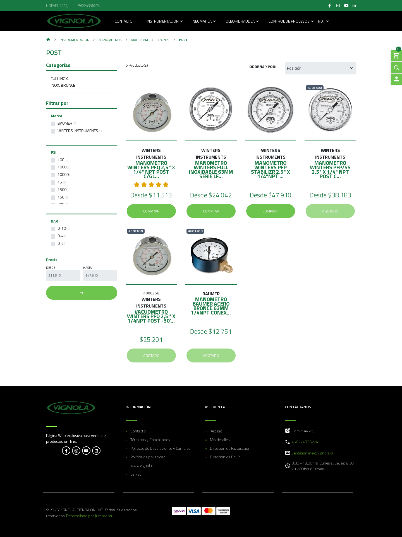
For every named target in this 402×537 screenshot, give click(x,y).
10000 (63, 174)
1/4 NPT (163, 39)
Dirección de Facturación (230, 448)
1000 (62, 167)
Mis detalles (219, 439)
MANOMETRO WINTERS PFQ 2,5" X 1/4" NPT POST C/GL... (151, 169)
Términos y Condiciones (150, 439)
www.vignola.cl (142, 465)
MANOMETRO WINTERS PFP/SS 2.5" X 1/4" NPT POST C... (330, 169)
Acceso (216, 431)
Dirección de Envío (225, 457)
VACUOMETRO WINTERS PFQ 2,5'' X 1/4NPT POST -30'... (151, 316)
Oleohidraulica (240, 21)
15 (60, 182)
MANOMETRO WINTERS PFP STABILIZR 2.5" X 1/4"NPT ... (270, 169)
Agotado (330, 211)
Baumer (65, 123)
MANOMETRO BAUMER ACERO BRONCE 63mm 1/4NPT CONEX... (211, 305)
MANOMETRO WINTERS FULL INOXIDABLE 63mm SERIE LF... (211, 169)
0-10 (62, 228)
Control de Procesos (289, 21)
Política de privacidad (148, 457)
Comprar (151, 211)
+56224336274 (88, 5)
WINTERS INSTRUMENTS (78, 131)
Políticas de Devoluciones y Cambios (160, 448)
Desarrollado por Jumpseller (89, 516)
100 (61, 160)
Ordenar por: (262, 66)
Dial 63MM (139, 39)
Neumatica (202, 21)
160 (61, 197)
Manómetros (110, 39)
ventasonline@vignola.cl (312, 453)
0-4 (61, 236)
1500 (62, 189)
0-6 (61, 243)
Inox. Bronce (63, 85)
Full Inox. (60, 78)
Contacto (124, 21)
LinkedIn (137, 474)
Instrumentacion (163, 21)
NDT (321, 21)
